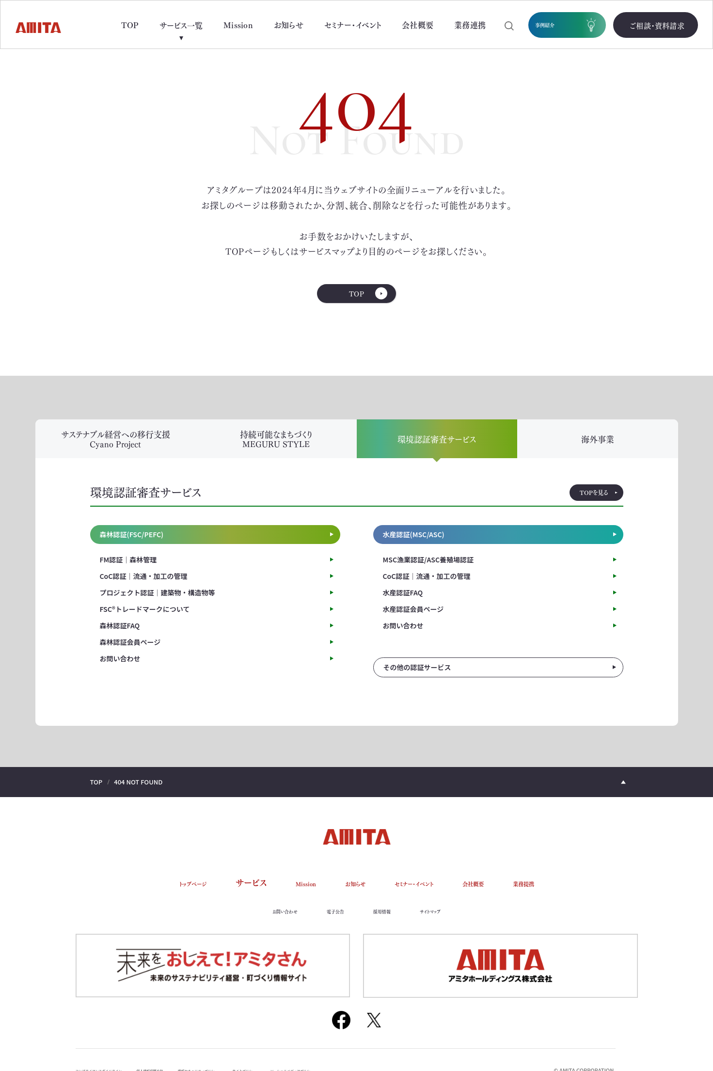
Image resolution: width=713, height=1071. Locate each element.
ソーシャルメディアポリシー (385, 1049)
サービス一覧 (181, 25)
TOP (130, 24)
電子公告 (331, 921)
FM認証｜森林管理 (128, 570)
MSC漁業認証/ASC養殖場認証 (428, 570)
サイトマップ (447, 921)
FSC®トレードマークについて (145, 619)
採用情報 (387, 921)
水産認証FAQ (403, 603)
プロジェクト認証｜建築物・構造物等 (157, 603)
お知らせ (288, 24)
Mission (238, 24)
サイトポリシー (318, 1049)
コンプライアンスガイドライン (113, 1049)
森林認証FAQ (120, 636)
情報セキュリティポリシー (253, 1049)
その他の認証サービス (417, 678)
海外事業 (597, 449)
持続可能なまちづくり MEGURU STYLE (276, 449)
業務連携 (470, 24)
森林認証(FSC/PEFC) (132, 545)
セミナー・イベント (352, 24)
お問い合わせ (120, 669)
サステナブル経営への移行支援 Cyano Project (115, 449)
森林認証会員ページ (130, 652)
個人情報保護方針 (185, 1049)
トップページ (155, 893)
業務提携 (562, 893)
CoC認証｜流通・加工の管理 (144, 586)
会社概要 (417, 24)
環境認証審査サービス (436, 449)
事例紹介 (554, 25)
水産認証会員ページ (413, 619)
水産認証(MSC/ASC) (413, 545)
